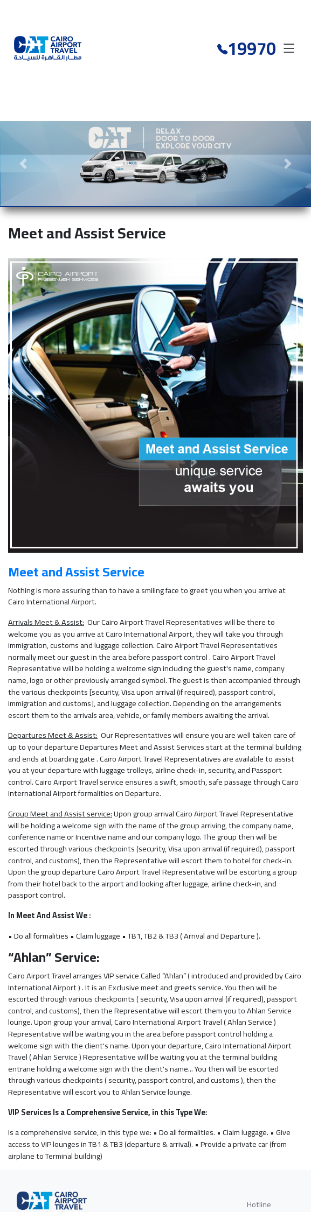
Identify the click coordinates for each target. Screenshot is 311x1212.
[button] (23, 163)
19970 (251, 46)
